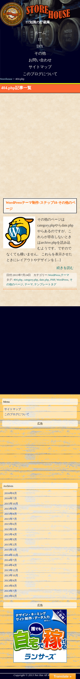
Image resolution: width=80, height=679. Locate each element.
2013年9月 (10, 580)
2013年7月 (10, 590)
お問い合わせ (40, 60)
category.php (31, 279)
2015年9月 (10, 508)
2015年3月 (10, 539)
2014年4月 (10, 565)
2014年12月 (11, 555)
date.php (44, 279)
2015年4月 (10, 534)
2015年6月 (10, 524)
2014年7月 (10, 560)
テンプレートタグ (45, 284)
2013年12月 (11, 570)
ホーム (40, 33)
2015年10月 (11, 503)
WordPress (54, 275)
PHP (52, 279)
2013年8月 (10, 585)
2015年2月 (10, 544)
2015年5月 (10, 529)
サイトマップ (40, 67)
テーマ (65, 275)
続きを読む (65, 268)
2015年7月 (10, 518)
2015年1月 (10, 549)
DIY (40, 46)
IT (40, 39)
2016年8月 (10, 493)
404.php (17, 279)
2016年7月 (10, 498)
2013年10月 (11, 575)
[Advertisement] (40, 136)
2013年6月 (10, 595)
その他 (40, 53)
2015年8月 (10, 513)
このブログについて (40, 74)
